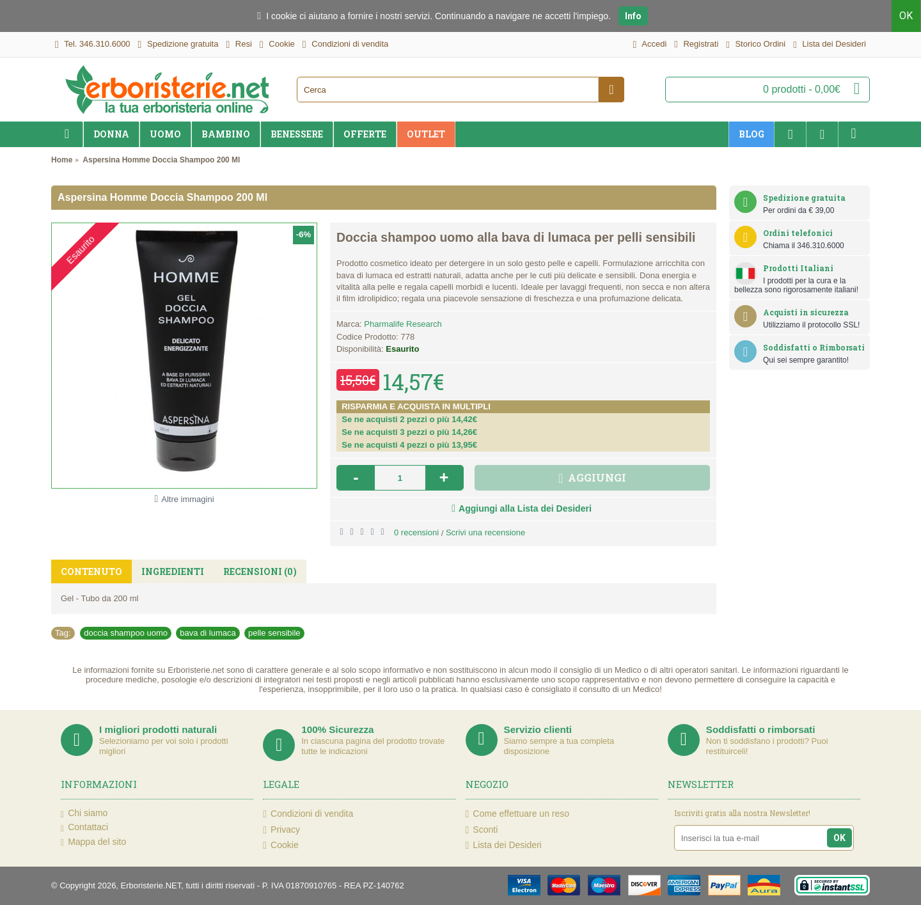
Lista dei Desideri (504, 845)
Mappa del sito (93, 842)
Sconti (482, 829)
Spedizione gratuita (804, 198)
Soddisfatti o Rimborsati (814, 347)
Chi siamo (84, 813)
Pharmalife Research (402, 324)
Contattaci (84, 827)
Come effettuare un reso (518, 813)
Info (633, 16)
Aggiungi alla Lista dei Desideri (525, 508)
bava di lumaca (207, 633)
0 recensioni (416, 532)
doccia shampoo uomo (126, 633)
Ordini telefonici (798, 233)
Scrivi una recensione (485, 532)
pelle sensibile (274, 633)
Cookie (280, 845)
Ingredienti (172, 571)
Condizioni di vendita (308, 813)
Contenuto (91, 571)
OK (906, 16)
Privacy (281, 829)
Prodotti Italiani (798, 268)
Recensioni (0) (260, 571)
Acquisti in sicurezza (806, 312)
